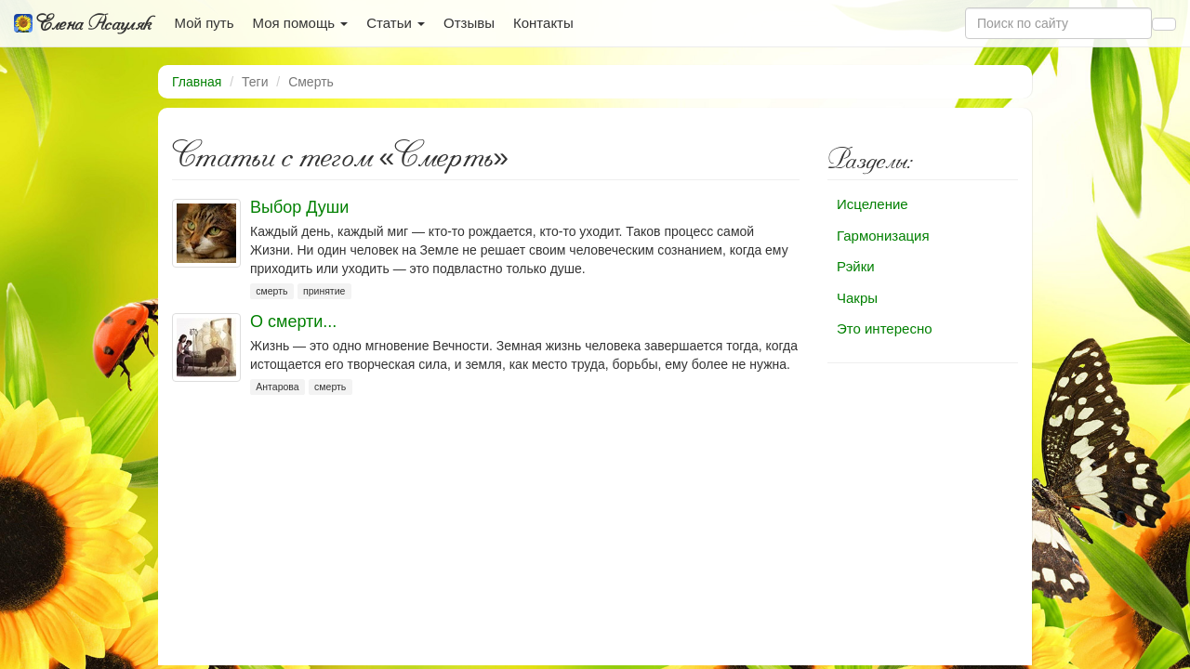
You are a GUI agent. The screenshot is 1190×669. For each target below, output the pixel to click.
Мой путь (204, 23)
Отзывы (469, 23)
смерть (271, 290)
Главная (196, 81)
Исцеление (872, 204)
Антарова (277, 386)
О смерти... (293, 321)
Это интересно (884, 328)
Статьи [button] (395, 23)
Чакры (857, 298)
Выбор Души (299, 207)
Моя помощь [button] (300, 23)
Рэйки (856, 266)
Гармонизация (883, 235)
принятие (324, 290)
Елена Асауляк (83, 23)
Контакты (543, 23)
